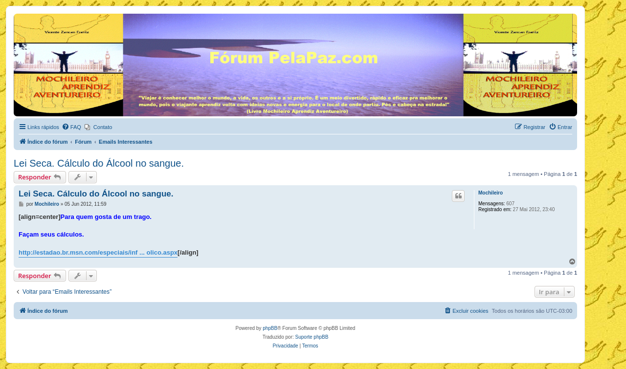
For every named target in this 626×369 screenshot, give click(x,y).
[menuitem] (71, 127)
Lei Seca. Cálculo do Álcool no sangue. (99, 163)
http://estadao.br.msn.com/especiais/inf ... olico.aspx (98, 252)
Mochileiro (490, 192)
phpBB (270, 328)
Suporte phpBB (312, 337)
